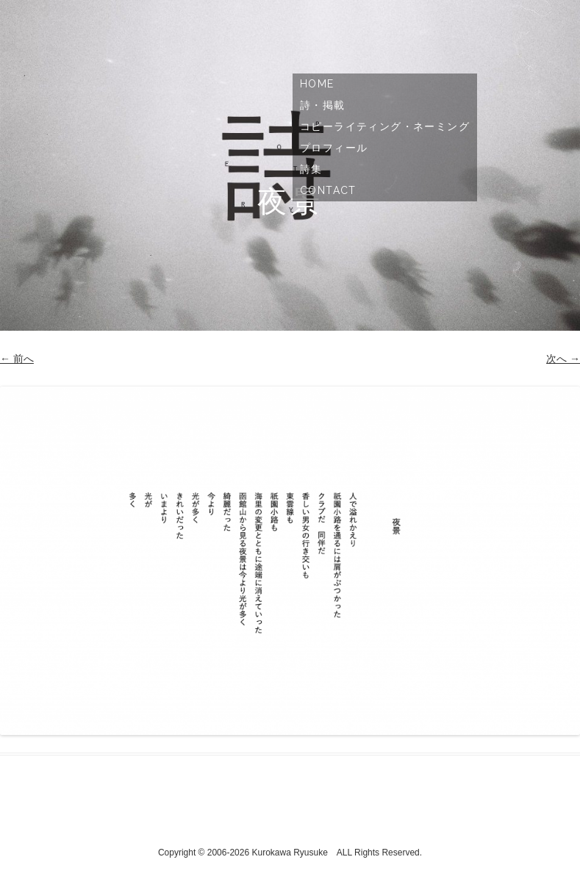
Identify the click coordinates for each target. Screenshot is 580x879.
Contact (328, 190)
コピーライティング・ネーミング (385, 126)
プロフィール (334, 148)
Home (317, 84)
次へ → (563, 359)
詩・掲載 (323, 105)
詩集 (311, 169)
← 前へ (17, 359)
